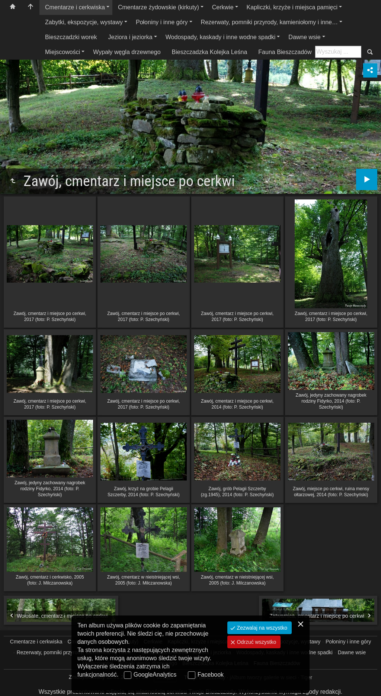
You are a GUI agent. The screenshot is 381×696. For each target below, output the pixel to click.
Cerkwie (223, 7)
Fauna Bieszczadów (284, 52)
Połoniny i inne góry (162, 22)
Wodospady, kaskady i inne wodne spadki (221, 37)
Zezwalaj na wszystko (261, 628)
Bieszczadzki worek (71, 37)
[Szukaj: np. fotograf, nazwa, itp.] (338, 52)
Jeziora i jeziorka (130, 37)
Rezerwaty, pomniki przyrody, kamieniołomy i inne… (269, 22)
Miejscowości (62, 52)
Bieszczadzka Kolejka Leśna (209, 52)
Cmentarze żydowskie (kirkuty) (158, 7)
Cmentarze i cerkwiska (75, 7)
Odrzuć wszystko (256, 642)
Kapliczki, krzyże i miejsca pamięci (292, 7)
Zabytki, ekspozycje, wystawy (84, 22)
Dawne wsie (304, 37)
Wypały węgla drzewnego (126, 52)
